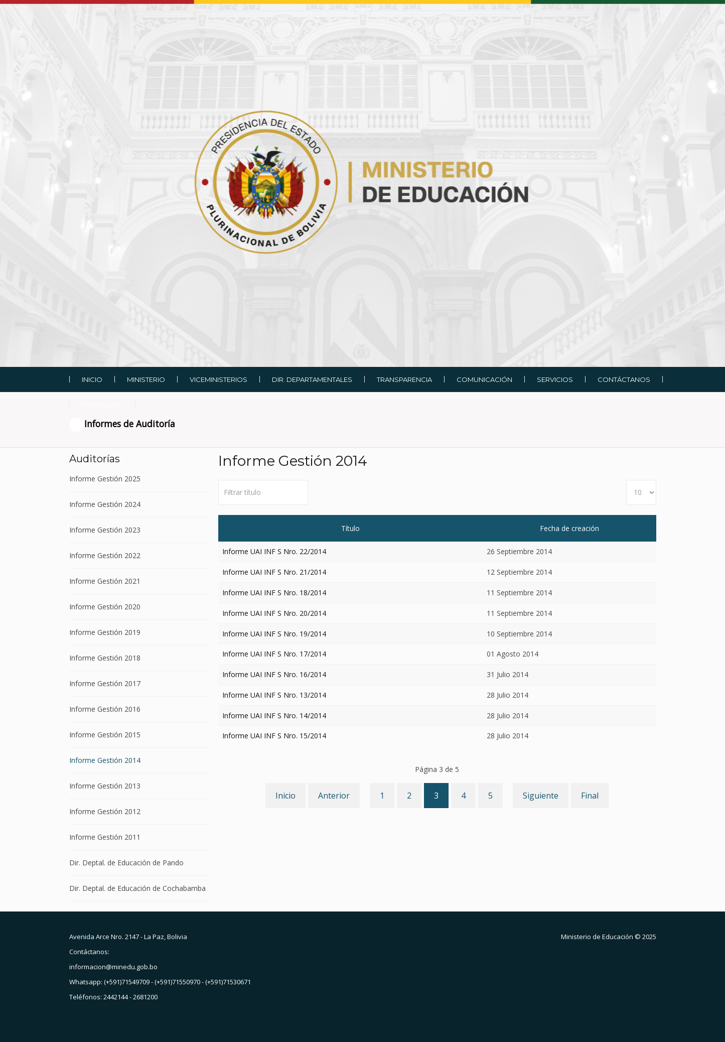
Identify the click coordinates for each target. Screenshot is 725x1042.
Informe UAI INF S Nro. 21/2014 (274, 572)
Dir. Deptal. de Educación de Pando (126, 862)
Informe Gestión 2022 (104, 555)
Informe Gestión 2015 (104, 734)
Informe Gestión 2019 (104, 632)
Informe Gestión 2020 (104, 606)
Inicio (285, 795)
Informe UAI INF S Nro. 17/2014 (274, 654)
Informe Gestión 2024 (104, 504)
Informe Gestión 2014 (104, 760)
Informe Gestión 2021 (104, 581)
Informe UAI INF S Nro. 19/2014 (274, 633)
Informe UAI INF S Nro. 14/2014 (274, 715)
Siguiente (540, 795)
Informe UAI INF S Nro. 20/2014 (274, 613)
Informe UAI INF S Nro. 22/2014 (274, 551)
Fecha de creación (569, 528)
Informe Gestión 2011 (104, 837)
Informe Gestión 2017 (104, 683)
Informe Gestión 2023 (104, 530)
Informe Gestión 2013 (104, 786)
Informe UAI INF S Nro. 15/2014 (274, 735)
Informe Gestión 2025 (104, 479)
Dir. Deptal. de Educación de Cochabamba (137, 888)
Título (350, 528)
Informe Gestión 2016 (104, 709)
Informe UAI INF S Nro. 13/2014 (274, 695)
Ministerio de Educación (597, 936)
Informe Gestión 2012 (104, 811)
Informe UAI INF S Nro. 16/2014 (274, 674)
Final (590, 795)
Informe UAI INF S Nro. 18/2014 (274, 592)
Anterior (334, 795)
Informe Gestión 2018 (104, 658)
